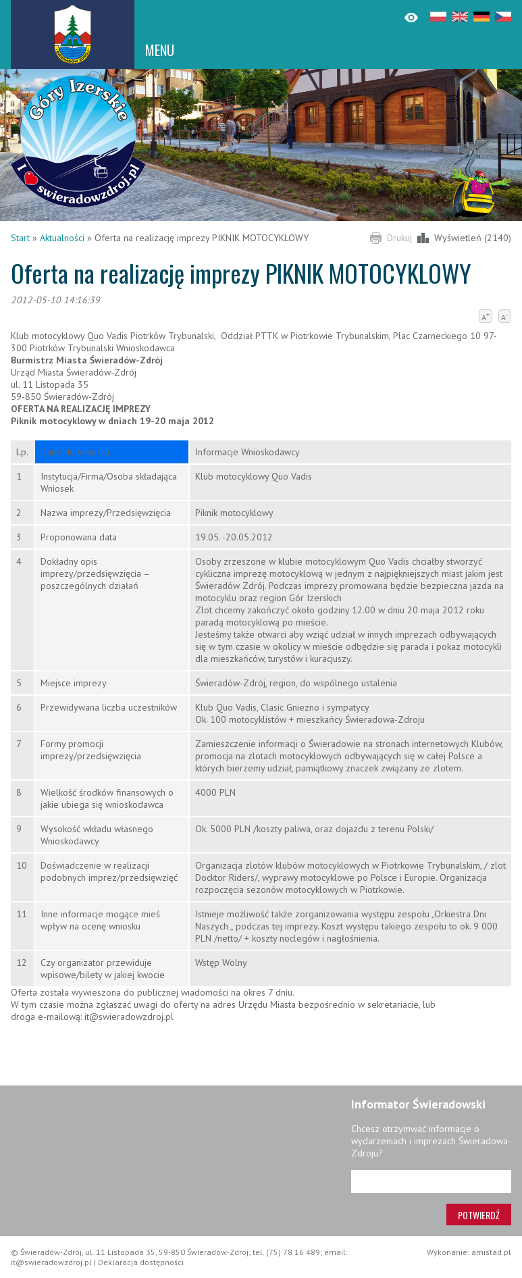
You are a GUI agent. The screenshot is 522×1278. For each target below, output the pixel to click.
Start (20, 238)
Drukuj (399, 238)
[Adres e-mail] (431, 1181)
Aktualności (62, 238)
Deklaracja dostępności (141, 1262)
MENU (159, 50)
